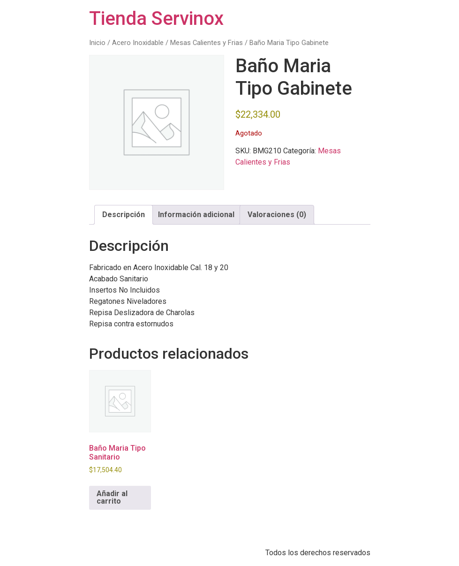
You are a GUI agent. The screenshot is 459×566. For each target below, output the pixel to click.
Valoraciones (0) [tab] (277, 214)
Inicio (97, 42)
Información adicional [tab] (196, 214)
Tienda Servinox (156, 19)
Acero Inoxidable (138, 42)
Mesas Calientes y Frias (206, 42)
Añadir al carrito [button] (112, 497)
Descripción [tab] (123, 214)
